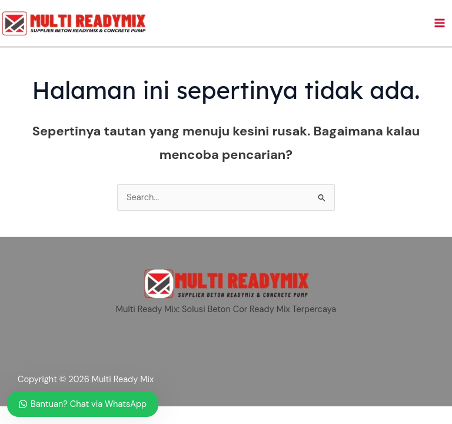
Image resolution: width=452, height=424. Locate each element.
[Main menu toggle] (439, 23)
